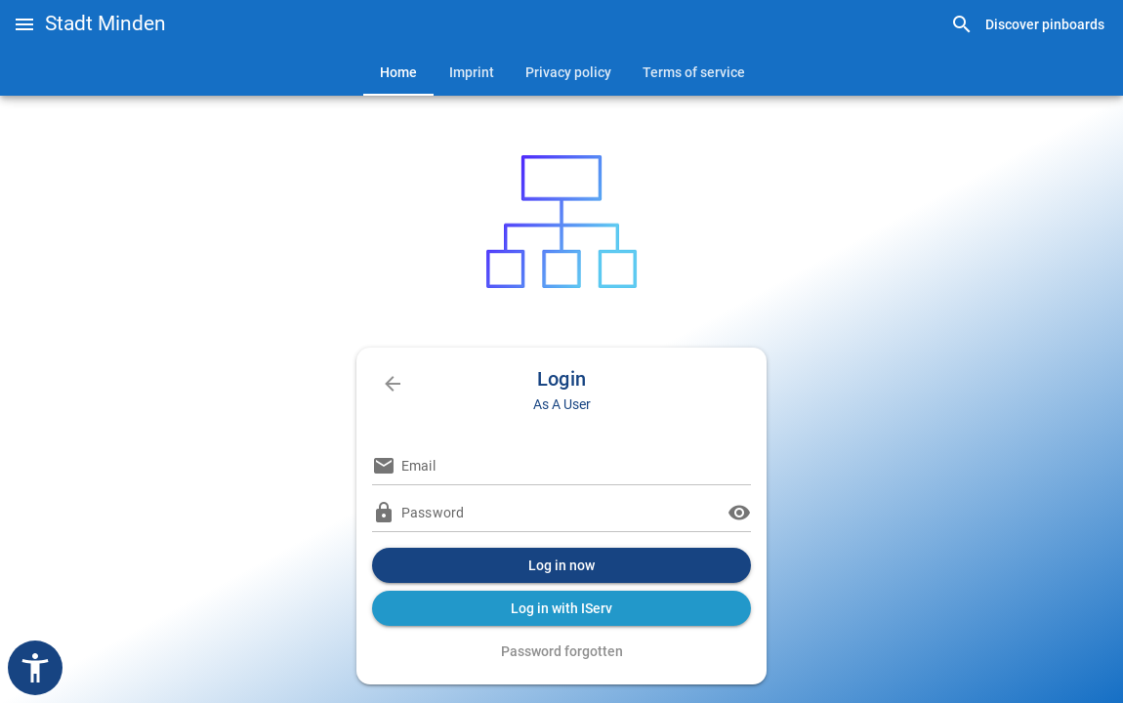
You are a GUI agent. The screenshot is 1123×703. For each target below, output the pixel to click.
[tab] (398, 72)
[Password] (561, 512)
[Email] (576, 465)
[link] (1027, 25)
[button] (24, 24)
